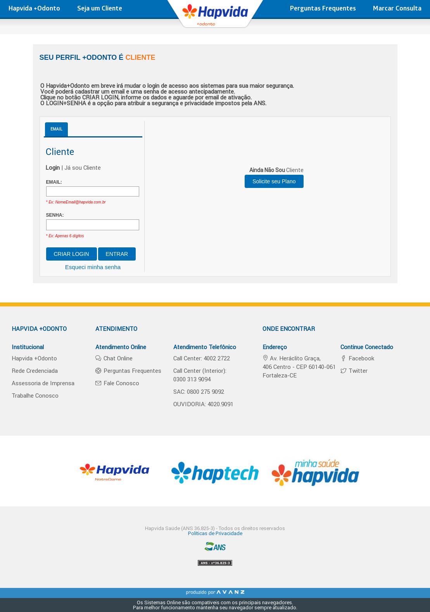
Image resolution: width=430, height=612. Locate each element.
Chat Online (117, 358)
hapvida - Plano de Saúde (215, 17)
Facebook (360, 358)
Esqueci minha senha (93, 267)
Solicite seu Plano (273, 181)
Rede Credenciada (35, 370)
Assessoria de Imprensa (43, 383)
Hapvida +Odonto (34, 9)
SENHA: (55, 215)
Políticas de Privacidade (215, 533)
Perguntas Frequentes (323, 9)
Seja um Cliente (99, 9)
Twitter (357, 370)
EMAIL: (54, 182)
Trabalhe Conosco (35, 395)
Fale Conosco (120, 383)
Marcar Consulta (397, 9)
